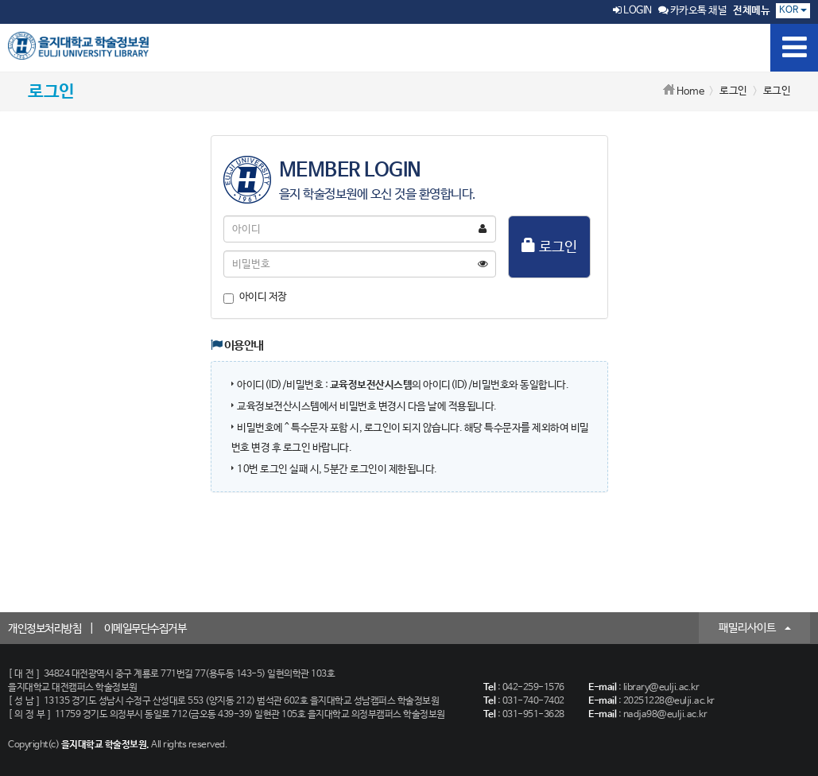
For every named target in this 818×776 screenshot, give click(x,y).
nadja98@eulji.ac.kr (665, 714)
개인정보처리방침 (44, 629)
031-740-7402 (533, 701)
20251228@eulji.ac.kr (669, 701)
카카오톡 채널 (692, 11)
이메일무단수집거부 (145, 629)
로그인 (549, 246)
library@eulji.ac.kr (661, 687)
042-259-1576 (533, 687)
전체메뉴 (751, 11)
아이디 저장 (255, 297)
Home (690, 92)
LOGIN (632, 11)
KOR (793, 10)
